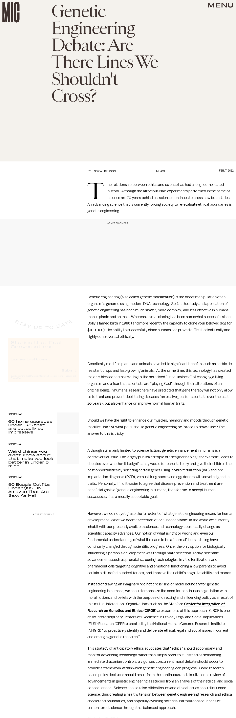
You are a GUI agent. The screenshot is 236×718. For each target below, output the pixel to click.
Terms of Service (64, 380)
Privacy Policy (16, 382)
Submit (69, 374)
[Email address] (44, 362)
